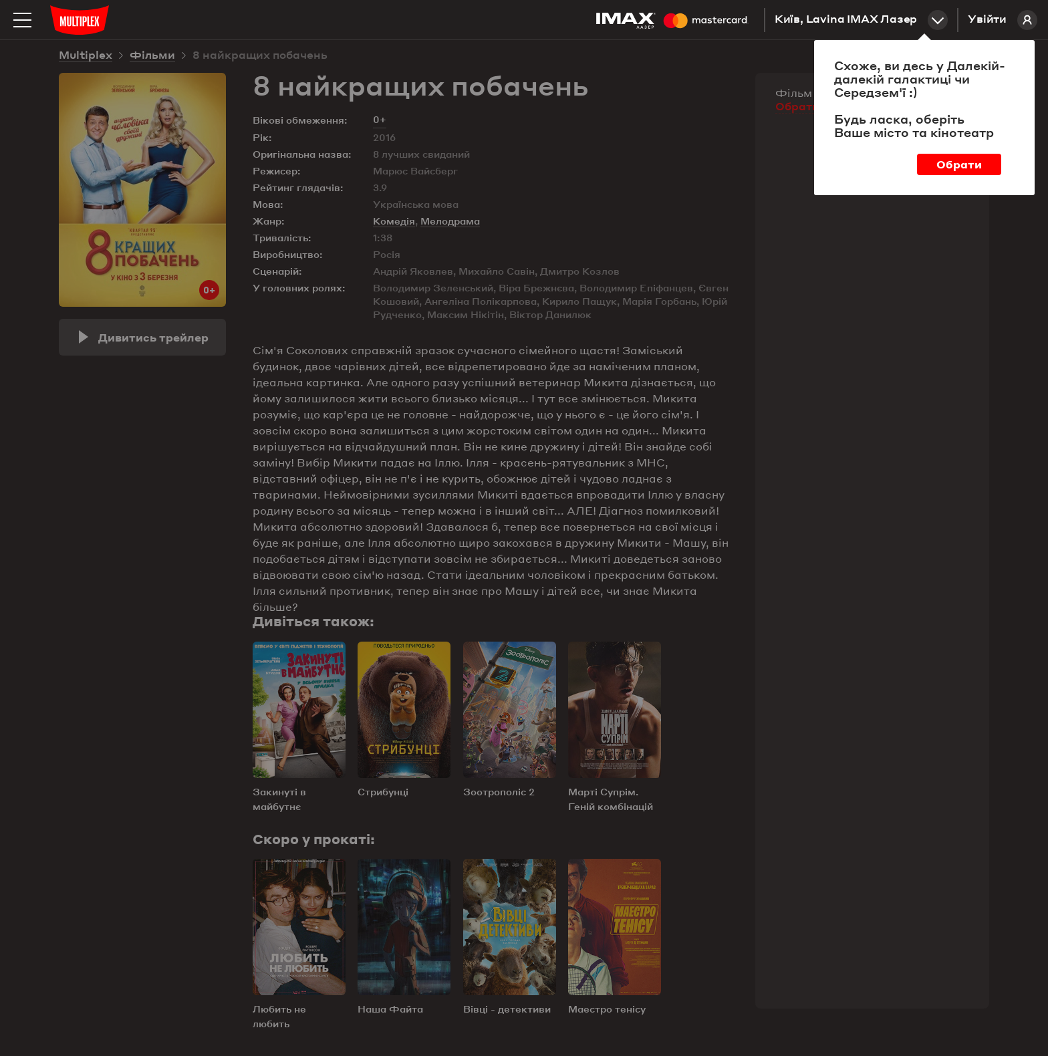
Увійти (1002, 20)
